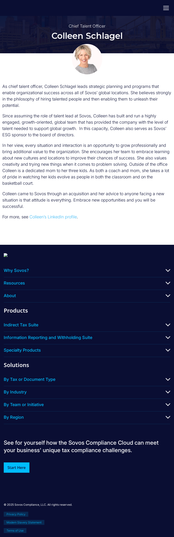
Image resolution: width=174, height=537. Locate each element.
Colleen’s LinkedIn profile (53, 216)
